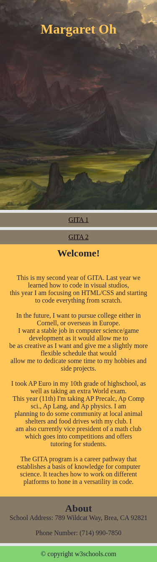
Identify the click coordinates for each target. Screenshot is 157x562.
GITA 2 (78, 236)
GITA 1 (78, 219)
